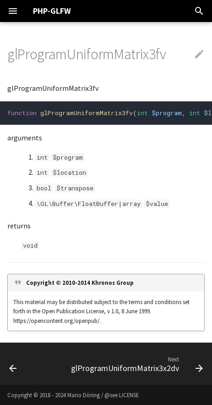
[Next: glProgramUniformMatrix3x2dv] (135, 363)
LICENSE (129, 395)
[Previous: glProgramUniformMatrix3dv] (13, 363)
